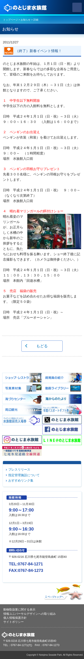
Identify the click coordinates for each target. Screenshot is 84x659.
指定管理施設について (24, 475)
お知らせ (25, 19)
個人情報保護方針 (15, 617)
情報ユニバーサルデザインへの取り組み (29, 613)
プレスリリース (19, 469)
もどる (42, 346)
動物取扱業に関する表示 (19, 609)
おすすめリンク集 (20, 480)
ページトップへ (62, 591)
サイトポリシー (13, 621)
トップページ (10, 19)
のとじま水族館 (25, 7)
